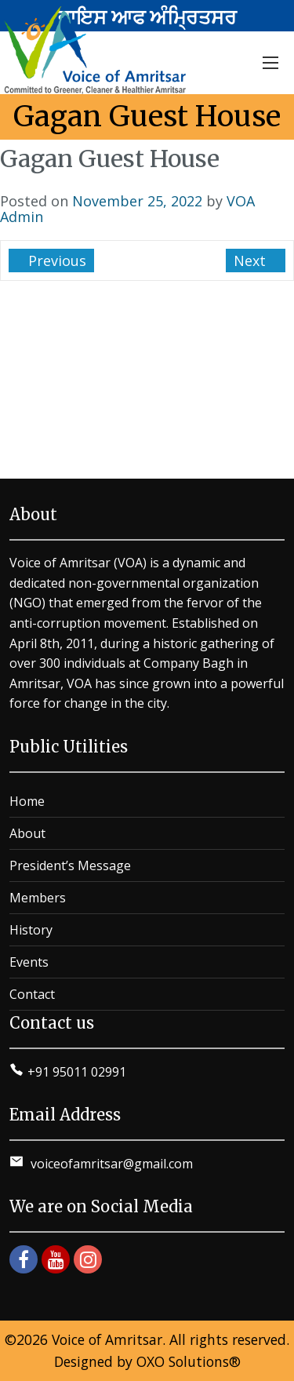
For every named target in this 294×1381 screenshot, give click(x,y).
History (31, 929)
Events (29, 962)
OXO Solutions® (188, 1361)
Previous (55, 260)
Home (27, 801)
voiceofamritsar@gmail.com (110, 1163)
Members (37, 897)
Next (252, 260)
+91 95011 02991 (76, 1071)
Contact (32, 994)
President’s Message (70, 865)
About (27, 833)
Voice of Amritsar (107, 1339)
